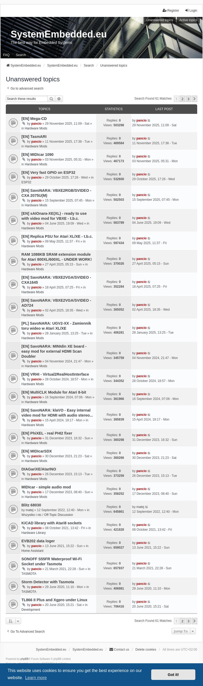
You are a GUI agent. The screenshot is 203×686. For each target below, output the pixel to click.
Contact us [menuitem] (119, 649)
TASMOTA (28, 574)
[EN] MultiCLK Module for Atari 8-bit (53, 392)
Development (30, 610)
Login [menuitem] (191, 10)
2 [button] (182, 98)
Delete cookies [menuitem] (145, 649)
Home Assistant (32, 551)
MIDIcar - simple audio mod (46, 487)
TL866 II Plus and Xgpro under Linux (54, 600)
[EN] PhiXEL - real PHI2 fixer (46, 433)
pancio (36, 123)
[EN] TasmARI (34, 136)
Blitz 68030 (31, 505)
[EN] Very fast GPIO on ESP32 (48, 172)
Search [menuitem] (21, 55)
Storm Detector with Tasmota (47, 582)
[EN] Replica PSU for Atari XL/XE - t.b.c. (57, 236)
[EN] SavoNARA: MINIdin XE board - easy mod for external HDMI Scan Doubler (53, 351)
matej (29, 510)
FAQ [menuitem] (6, 55)
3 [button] (188, 98)
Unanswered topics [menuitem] (159, 20)
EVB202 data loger (38, 541)
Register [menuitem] (171, 10)
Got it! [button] (173, 675)
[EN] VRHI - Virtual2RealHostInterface (55, 374)
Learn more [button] (36, 677)
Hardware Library (33, 533)
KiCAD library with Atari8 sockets (51, 523)
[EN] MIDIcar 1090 (37, 154)
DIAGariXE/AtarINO (38, 469)
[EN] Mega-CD (34, 118)
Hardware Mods (36, 128)
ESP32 (26, 182)
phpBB (25, 658)
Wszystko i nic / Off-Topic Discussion (47, 515)
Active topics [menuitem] (188, 20)
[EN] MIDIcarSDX (36, 451)
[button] (194, 99)
